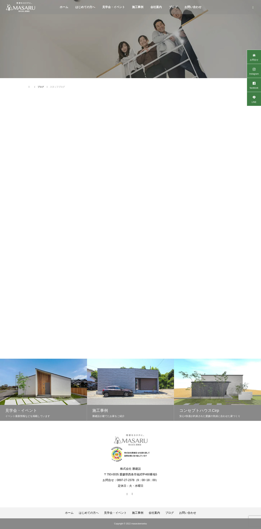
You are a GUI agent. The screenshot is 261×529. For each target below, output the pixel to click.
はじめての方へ (85, 7)
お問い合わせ (192, 7)
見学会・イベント (113, 7)
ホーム (64, 7)
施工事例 (137, 7)
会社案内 (156, 7)
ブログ (173, 7)
